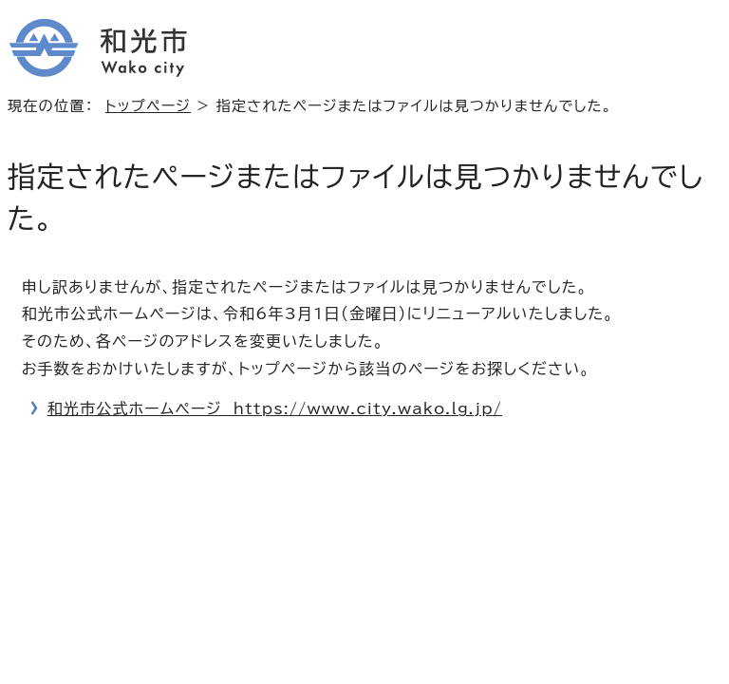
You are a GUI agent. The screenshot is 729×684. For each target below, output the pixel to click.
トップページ (148, 106)
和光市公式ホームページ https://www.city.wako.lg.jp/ (274, 408)
